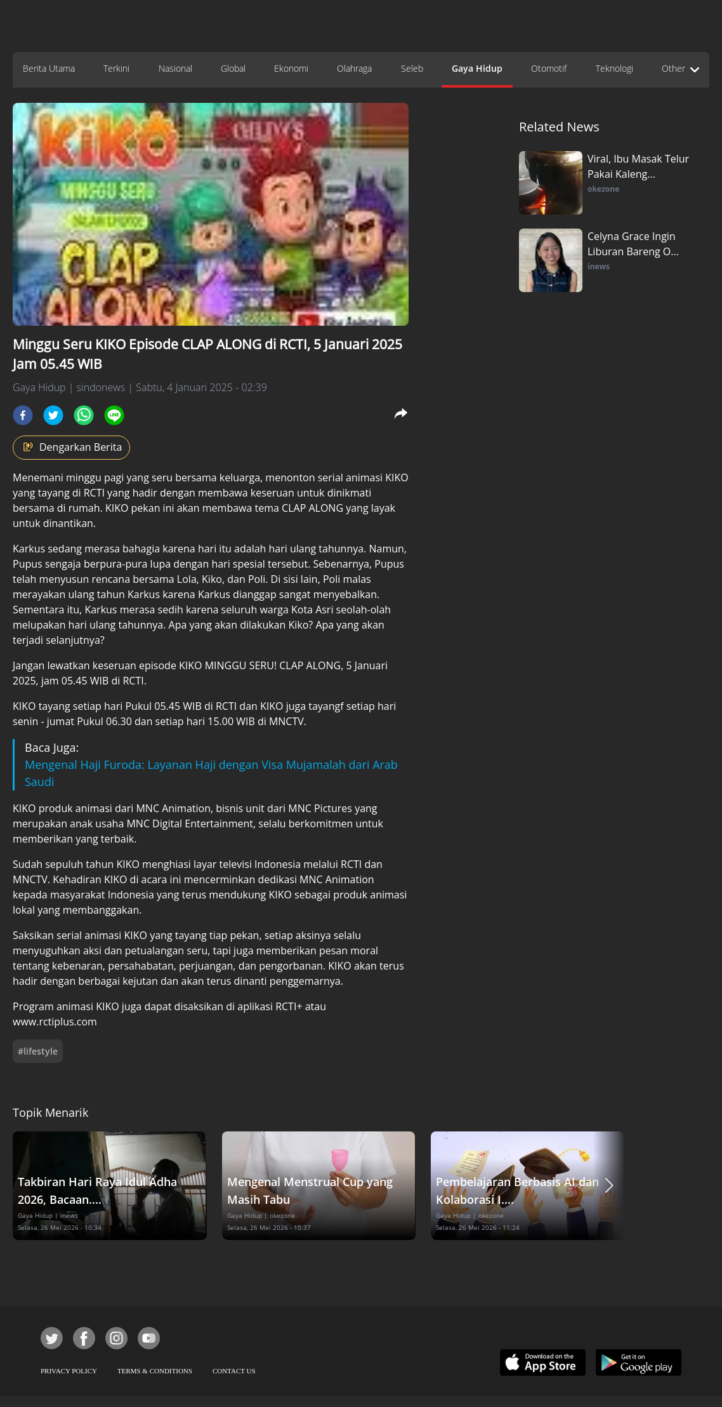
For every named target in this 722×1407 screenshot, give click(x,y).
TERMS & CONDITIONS (154, 1371)
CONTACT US (234, 1371)
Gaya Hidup (477, 68)
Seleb (412, 68)
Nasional (175, 68)
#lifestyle (38, 1051)
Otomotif (549, 68)
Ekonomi (291, 68)
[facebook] (23, 415)
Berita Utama (49, 68)
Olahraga (354, 68)
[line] (114, 415)
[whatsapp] (84, 415)
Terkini (116, 68)
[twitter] (53, 415)
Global (233, 68)
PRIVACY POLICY (69, 1371)
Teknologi (614, 68)
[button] (609, 1185)
